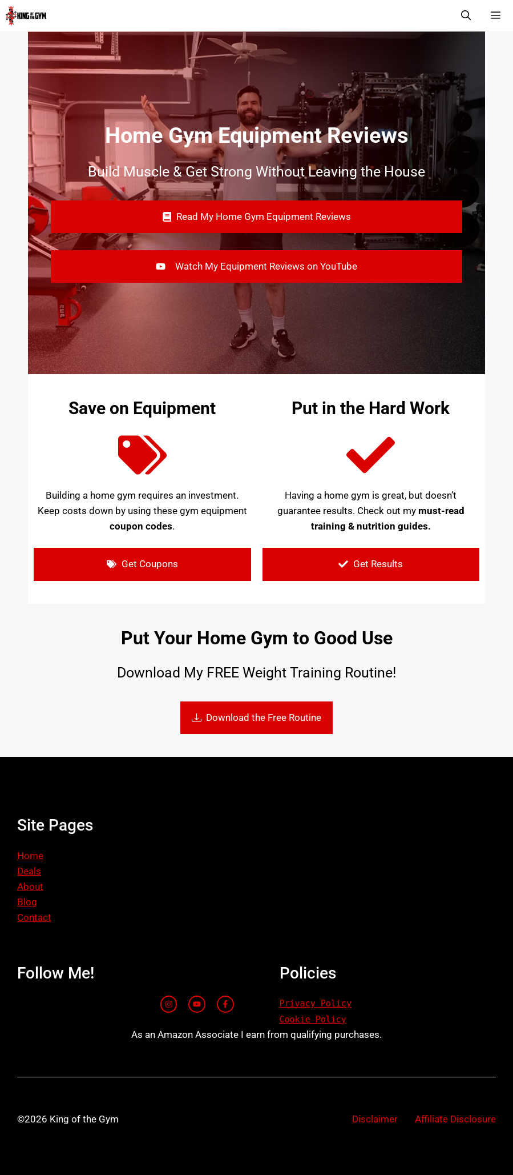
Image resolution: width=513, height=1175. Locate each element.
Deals (29, 871)
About (30, 886)
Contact (34, 917)
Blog (27, 902)
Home (30, 855)
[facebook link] (225, 1004)
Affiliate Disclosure (455, 1119)
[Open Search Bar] (465, 15)
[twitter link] (196, 1004)
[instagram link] (168, 1004)
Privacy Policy (316, 1003)
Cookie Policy (313, 1019)
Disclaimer (375, 1119)
